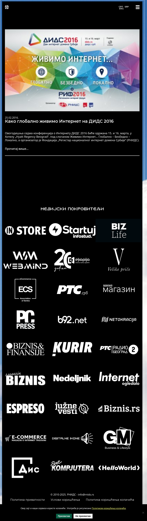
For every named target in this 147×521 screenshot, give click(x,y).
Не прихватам (83, 516)
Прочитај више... (17, 149)
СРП (121, 7)
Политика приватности (27, 500)
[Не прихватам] (143, 512)
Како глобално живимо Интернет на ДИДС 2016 (59, 121)
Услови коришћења (65, 500)
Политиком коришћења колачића (109, 508)
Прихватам (64, 516)
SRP (127, 7)
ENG (121, 8)
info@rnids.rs (86, 494)
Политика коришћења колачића (110, 500)
